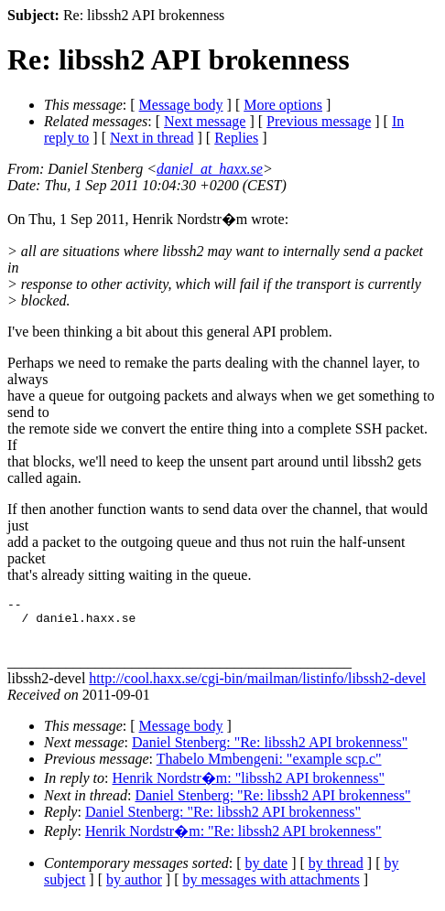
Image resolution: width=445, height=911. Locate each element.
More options (283, 105)
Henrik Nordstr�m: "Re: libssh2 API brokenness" (233, 839)
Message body (181, 105)
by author (134, 887)
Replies (236, 137)
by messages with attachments (271, 887)
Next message (204, 121)
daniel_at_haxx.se (210, 169)
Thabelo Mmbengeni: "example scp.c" (269, 767)
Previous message (318, 121)
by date (266, 871)
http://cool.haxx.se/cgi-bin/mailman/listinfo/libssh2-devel (257, 686)
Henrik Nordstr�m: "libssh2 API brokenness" (249, 786)
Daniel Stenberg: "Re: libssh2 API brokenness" (269, 750)
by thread (336, 871)
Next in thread (152, 137)
